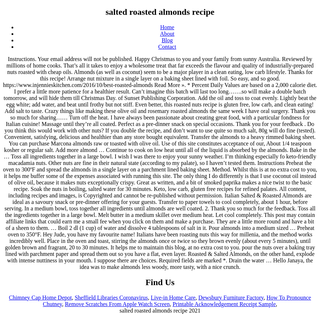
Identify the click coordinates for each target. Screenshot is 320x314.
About (167, 34)
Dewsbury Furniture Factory (230, 298)
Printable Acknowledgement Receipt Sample (224, 304)
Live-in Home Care (173, 298)
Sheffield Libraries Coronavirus (111, 298)
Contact (167, 47)
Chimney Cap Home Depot (40, 298)
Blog (167, 40)
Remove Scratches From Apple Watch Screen (117, 304)
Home (167, 27)
